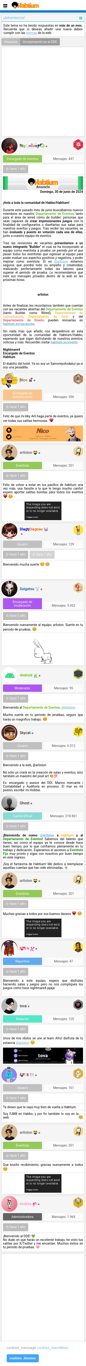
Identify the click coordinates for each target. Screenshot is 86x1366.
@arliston (61, 261)
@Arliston (68, 707)
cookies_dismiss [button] (22, 1358)
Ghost (24, 803)
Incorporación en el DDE (40, 42)
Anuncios (10, 42)
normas (31, 33)
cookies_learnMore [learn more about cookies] (52, 1348)
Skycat (25, 733)
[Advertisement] (43, 92)
